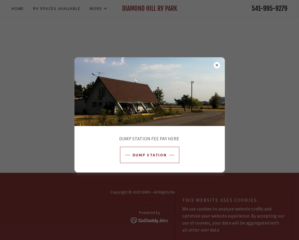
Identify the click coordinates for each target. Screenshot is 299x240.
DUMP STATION (150, 155)
